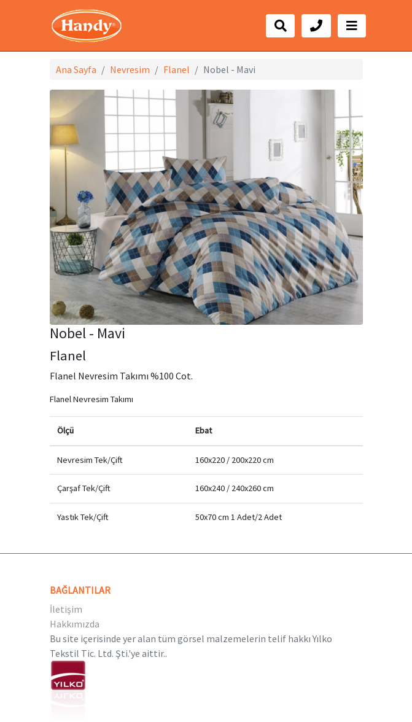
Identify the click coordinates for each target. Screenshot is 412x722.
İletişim (66, 609)
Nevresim (130, 69)
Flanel (176, 69)
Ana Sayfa (76, 69)
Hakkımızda (74, 624)
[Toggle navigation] (352, 25)
